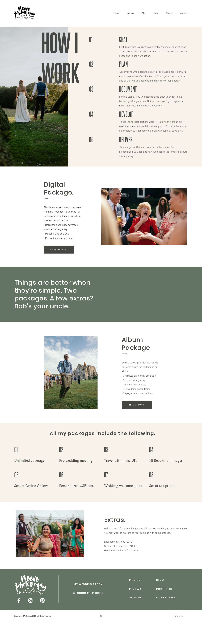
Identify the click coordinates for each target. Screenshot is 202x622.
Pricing (135, 580)
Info (156, 13)
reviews (135, 589)
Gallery (130, 13)
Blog (144, 13)
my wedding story (88, 584)
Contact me (165, 597)
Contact (184, 13)
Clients (169, 13)
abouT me (135, 597)
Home (117, 13)
